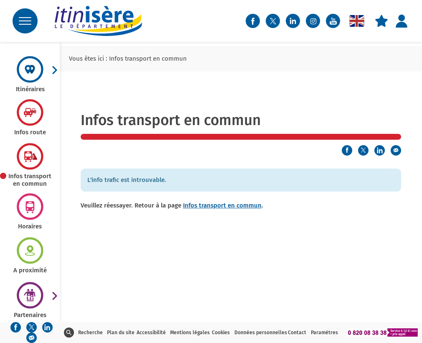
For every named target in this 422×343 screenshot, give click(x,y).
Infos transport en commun (222, 205)
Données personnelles (260, 332)
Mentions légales (190, 332)
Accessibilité (151, 332)
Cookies (221, 332)
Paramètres (324, 332)
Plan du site (121, 332)
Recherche (90, 332)
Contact (297, 332)
